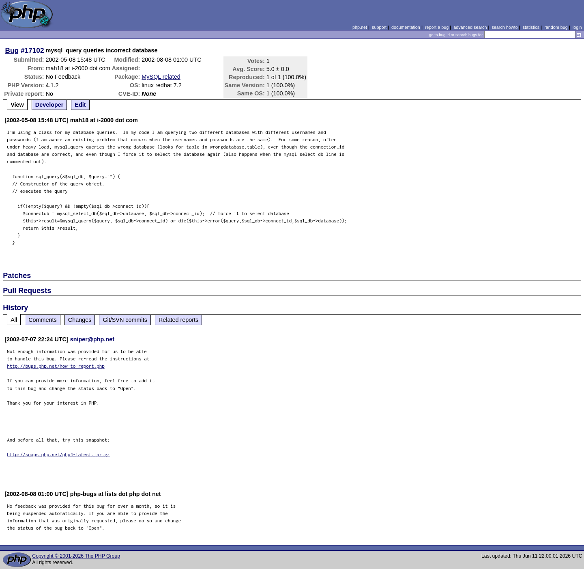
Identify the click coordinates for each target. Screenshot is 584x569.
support (379, 27)
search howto (504, 27)
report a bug (437, 27)
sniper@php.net (92, 339)
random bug (556, 27)
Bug (12, 50)
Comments (42, 320)
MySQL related (161, 76)
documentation (405, 27)
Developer (49, 104)
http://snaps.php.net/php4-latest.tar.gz (58, 454)
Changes (80, 320)
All (14, 320)
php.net (359, 27)
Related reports (178, 320)
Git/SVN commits (125, 320)
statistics (531, 27)
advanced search (470, 27)
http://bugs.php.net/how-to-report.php (56, 366)
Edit (80, 104)
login (577, 27)
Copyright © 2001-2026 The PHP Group (76, 556)
